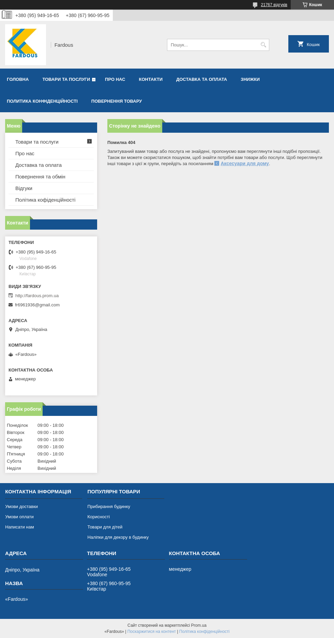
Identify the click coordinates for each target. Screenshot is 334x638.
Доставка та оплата (201, 79)
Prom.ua (199, 625)
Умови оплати (19, 516)
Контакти (151, 79)
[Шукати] (263, 45)
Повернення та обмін (40, 176)
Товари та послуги (66, 79)
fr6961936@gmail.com (37, 304)
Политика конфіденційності (42, 101)
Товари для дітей (104, 527)
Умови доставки (21, 506)
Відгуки (23, 188)
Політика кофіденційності (45, 200)
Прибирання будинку (108, 506)
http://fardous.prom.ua (37, 295)
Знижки (250, 79)
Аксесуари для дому (245, 163)
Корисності (98, 516)
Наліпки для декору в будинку (118, 537)
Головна (18, 79)
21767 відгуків (274, 4)
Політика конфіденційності (204, 631)
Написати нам (19, 527)
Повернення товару (116, 101)
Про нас (115, 79)
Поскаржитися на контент (151, 631)
